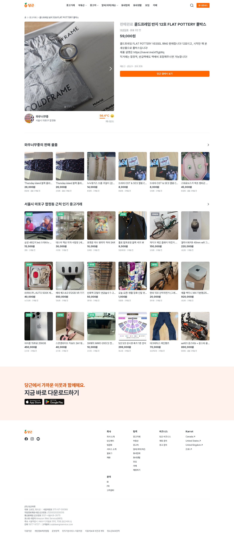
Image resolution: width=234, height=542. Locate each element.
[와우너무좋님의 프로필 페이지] (29, 118)
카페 (155, 5)
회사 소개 (111, 436)
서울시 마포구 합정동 (46, 120)
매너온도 (110, 121)
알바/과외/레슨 (109, 5)
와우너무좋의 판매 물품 (117, 145)
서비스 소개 (111, 449)
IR (108, 482)
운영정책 (55, 531)
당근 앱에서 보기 (165, 73)
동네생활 (137, 5)
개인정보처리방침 (42, 531)
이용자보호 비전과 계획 (94, 531)
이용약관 (28, 531)
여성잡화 (124, 30)
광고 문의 (163, 445)
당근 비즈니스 (165, 436)
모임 (147, 5)
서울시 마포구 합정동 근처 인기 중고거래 (117, 204)
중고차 (93, 5)
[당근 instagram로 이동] (32, 439)
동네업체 (125, 5)
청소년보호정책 (113, 531)
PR (108, 486)
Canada (190, 436)
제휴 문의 (163, 441)
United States (193, 441)
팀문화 (109, 445)
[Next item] (110, 68)
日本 (189, 449)
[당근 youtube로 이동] (38, 439)
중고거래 (70, 5)
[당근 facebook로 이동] (26, 439)
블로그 (109, 453)
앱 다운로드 (203, 5)
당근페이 (110, 441)
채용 (108, 457)
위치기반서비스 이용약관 (72, 531)
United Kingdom (194, 445)
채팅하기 (136, 470)
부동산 (81, 5)
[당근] (29, 5)
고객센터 (110, 490)
